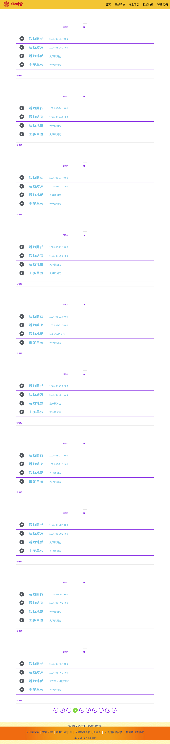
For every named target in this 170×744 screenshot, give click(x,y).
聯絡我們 (162, 4)
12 (108, 710)
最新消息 (120, 4)
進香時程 (148, 4)
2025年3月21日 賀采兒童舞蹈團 (85, 435)
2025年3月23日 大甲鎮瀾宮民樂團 (85, 157)
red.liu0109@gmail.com (96, 27)
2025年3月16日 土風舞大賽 (85, 643)
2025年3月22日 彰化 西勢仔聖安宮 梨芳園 (85, 226)
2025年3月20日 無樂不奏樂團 (85, 504)
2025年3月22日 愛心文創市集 (85, 296)
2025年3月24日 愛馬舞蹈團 (85, 87)
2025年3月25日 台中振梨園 (85, 18)
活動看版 (134, 4)
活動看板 (88, 14)
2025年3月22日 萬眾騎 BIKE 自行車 (84, 365)
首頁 (108, 4)
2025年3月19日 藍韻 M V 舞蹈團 (85, 574)
